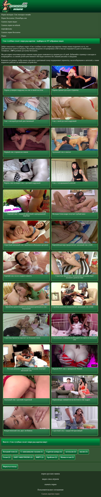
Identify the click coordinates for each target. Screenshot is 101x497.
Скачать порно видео (9, 22)
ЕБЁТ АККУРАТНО (23, 457)
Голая (6, 457)
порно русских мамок (50, 474)
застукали (71, 452)
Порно (3, 36)
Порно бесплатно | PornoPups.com (14, 18)
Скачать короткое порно (50, 494)
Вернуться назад (9, 467)
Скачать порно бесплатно (10, 32)
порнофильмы (6, 29)
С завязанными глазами (32, 452)
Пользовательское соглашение (50, 490)
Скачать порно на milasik (10, 25)
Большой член (10, 452)
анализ (84, 452)
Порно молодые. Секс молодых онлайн (16, 15)
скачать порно (50, 484)
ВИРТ (39, 457)
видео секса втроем (50, 479)
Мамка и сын (67, 457)
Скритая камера (54, 452)
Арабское (52, 457)
